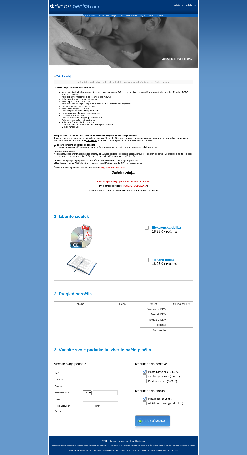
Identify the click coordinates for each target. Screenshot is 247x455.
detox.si (166, 450)
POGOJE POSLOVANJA (135, 186)
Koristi (120, 15)
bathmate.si (120, 450)
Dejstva (101, 15)
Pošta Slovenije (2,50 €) (163, 371)
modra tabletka (95, 450)
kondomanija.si (108, 450)
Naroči (160, 15)
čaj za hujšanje (156, 450)
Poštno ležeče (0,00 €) (162, 381)
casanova (174, 450)
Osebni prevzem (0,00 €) (164, 376)
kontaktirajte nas (189, 5)
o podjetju (176, 5)
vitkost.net (136, 450)
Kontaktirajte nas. (137, 441)
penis (128, 450)
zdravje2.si (145, 450)
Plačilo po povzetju (160, 398)
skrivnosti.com (82, 450)
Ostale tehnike (131, 15)
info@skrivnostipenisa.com (112, 167)
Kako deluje (111, 15)
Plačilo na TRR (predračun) (165, 403)
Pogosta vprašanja (148, 15)
